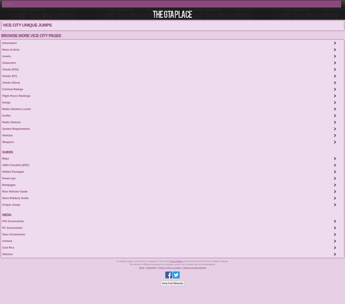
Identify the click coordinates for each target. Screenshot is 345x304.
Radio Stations (11, 122)
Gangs (6, 102)
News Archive (10, 49)
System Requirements (16, 128)
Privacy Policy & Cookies (170, 267)
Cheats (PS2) (10, 69)
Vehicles (7, 135)
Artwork (7, 241)
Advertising (151, 267)
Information (9, 43)
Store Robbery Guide (15, 198)
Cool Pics (8, 247)
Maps (5, 158)
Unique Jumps (11, 204)
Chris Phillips (176, 261)
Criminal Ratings (12, 89)
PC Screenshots (12, 227)
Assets (6, 56)
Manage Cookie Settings (194, 267)
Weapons (8, 142)
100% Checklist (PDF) (15, 165)
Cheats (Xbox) (11, 82)
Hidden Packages (13, 171)
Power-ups (9, 178)
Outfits (6, 115)
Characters (9, 62)
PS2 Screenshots (13, 221)
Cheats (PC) (9, 76)
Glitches (7, 254)
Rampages (9, 185)
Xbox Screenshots (13, 234)
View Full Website (172, 283)
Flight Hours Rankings (16, 95)
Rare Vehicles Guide (15, 191)
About (141, 267)
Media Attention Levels (16, 109)
